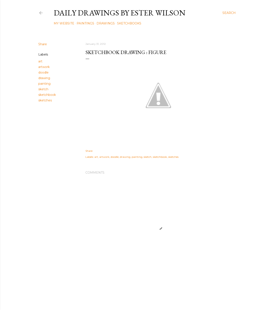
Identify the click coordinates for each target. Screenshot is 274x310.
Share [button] (42, 44)
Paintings (85, 23)
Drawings (106, 23)
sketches (45, 100)
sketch (43, 89)
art (40, 61)
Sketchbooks (129, 23)
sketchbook (47, 95)
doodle (43, 72)
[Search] (229, 13)
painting (44, 84)
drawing (44, 78)
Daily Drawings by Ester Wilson (119, 13)
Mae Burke (148, 297)
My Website (64, 23)
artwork (44, 67)
